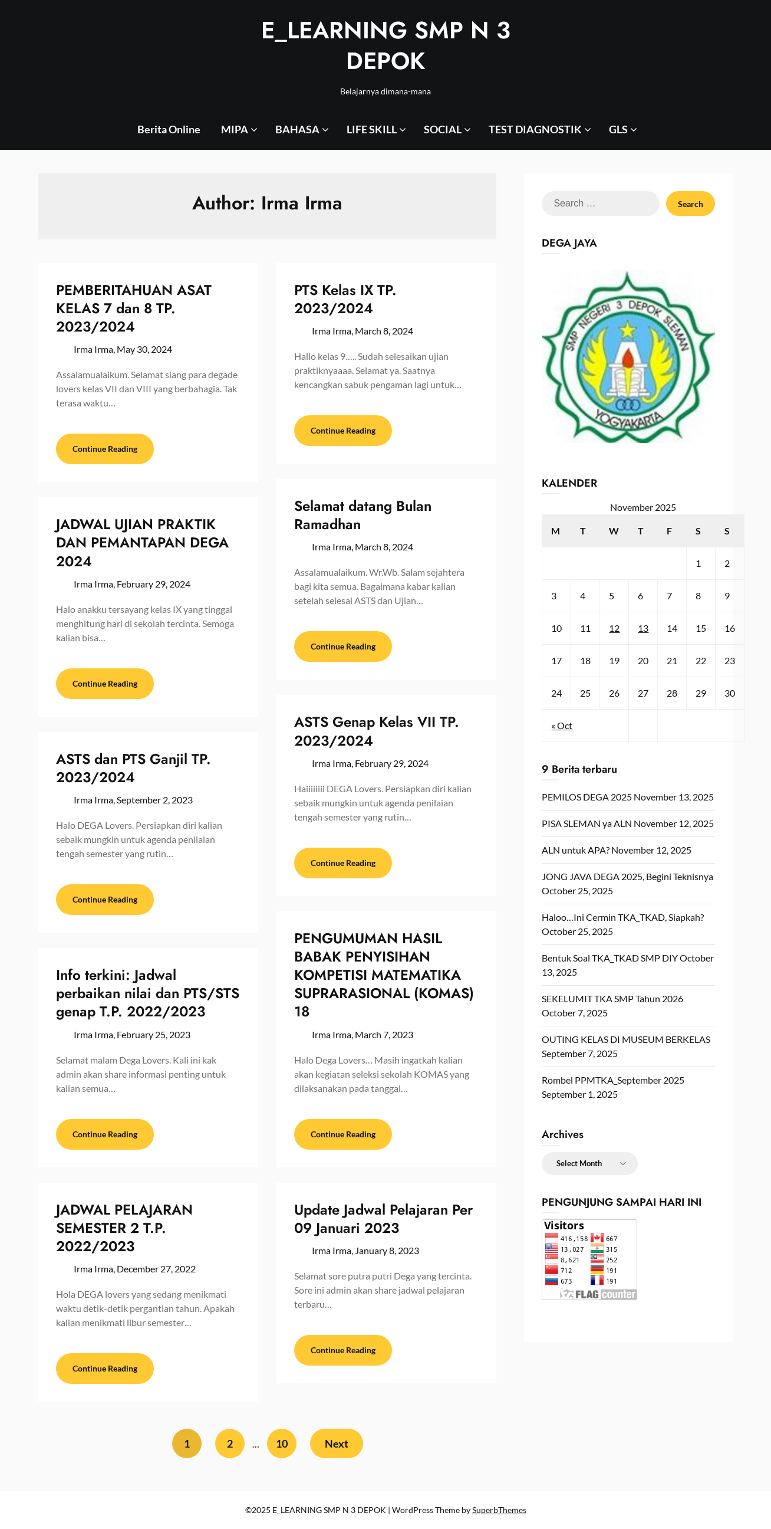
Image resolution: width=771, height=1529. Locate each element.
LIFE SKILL (372, 129)
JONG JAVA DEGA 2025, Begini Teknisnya (627, 876)
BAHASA (297, 129)
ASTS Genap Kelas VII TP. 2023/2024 (376, 730)
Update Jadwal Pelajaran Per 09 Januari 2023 (383, 1218)
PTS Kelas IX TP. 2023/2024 (345, 299)
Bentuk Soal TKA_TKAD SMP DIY (610, 957)
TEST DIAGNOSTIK (535, 129)
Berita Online (168, 129)
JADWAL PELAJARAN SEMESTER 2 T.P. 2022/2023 (124, 1227)
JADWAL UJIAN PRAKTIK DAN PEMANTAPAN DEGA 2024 (142, 542)
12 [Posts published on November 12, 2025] (614, 628)
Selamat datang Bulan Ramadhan (362, 515)
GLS (618, 129)
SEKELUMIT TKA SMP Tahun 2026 (612, 998)
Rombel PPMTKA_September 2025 (613, 1079)
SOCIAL (443, 129)
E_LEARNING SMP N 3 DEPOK (385, 45)
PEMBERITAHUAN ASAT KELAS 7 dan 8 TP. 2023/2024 (134, 308)
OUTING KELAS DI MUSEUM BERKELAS (626, 1039)
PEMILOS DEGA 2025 (587, 796)
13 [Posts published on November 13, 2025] (643, 628)
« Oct (561, 725)
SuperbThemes (499, 1510)
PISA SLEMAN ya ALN (587, 823)
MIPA (234, 129)
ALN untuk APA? (575, 849)
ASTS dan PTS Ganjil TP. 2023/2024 (133, 768)
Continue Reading (105, 449)
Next (336, 1443)
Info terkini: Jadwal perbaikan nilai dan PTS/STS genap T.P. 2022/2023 (147, 993)
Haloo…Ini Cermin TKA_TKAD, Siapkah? (623, 917)
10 (282, 1443)
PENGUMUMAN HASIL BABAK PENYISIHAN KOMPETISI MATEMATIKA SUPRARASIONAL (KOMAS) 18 (384, 975)
